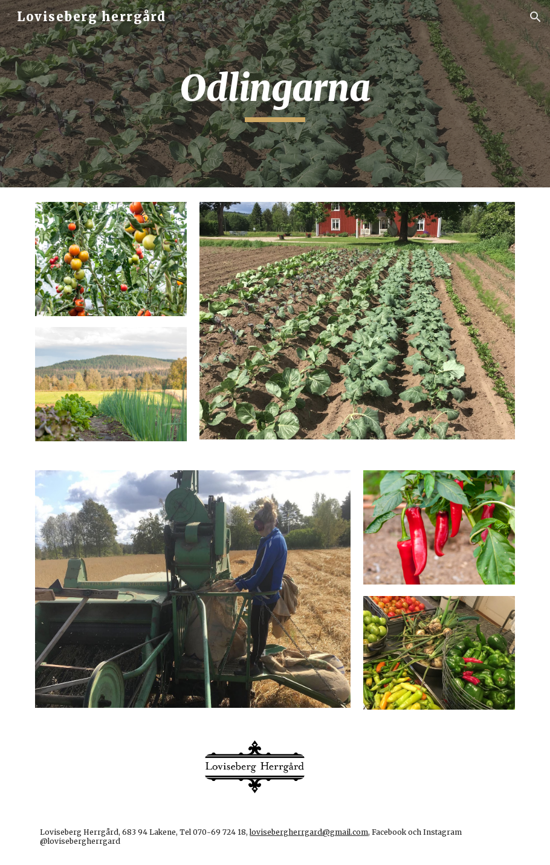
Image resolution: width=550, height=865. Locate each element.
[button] (535, 16)
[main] (275, 93)
